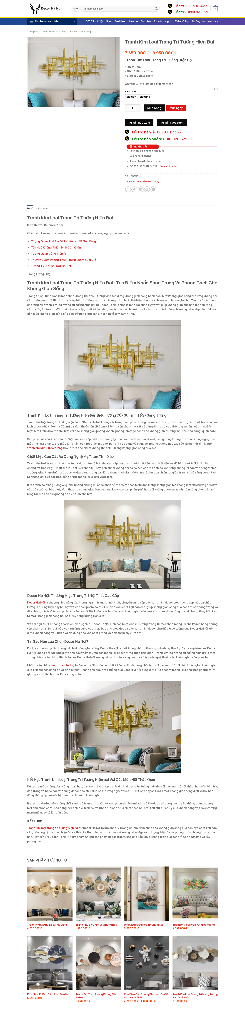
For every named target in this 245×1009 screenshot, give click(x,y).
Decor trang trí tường (54, 31)
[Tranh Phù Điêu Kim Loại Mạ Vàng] (49, 894)
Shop (109, 21)
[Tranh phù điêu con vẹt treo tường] (195, 894)
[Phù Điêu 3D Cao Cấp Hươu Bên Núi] (49, 963)
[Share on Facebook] (128, 189)
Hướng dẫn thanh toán (205, 21)
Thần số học (182, 21)
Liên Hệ (133, 21)
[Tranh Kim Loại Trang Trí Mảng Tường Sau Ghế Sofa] (195, 963)
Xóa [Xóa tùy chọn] (216, 89)
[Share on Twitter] (134, 189)
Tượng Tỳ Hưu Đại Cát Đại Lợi (51, 266)
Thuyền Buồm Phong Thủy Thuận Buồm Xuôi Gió (63, 260)
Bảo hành (145, 21)
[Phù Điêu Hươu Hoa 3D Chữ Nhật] (146, 894)
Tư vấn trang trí (163, 21)
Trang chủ (32, 31)
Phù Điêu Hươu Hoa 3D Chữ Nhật (143, 924)
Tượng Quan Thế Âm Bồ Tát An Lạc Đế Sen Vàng (63, 241)
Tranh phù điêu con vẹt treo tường (193, 924)
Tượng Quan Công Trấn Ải (48, 254)
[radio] (131, 96)
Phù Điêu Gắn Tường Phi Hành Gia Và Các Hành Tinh (146, 996)
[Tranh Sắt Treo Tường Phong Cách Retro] (98, 963)
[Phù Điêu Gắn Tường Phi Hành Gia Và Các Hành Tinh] (146, 963)
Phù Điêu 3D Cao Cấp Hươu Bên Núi (48, 994)
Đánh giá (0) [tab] (42, 208)
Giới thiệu (120, 21)
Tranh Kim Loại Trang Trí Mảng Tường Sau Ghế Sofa (195, 996)
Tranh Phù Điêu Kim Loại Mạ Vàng (47, 924)
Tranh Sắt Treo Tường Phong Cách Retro (97, 996)
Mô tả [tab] (30, 208)
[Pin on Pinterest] (147, 189)
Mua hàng (154, 108)
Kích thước (131, 91)
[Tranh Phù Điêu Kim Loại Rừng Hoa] (98, 894)
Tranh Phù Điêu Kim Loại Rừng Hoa (96, 924)
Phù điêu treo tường (80, 31)
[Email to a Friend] (141, 189)
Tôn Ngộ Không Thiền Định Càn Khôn (56, 247)
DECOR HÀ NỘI (95, 21)
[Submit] (156, 9)
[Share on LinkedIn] (153, 189)
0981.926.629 (198, 12)
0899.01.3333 (197, 6)
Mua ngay (176, 108)
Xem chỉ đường (169, 166)
